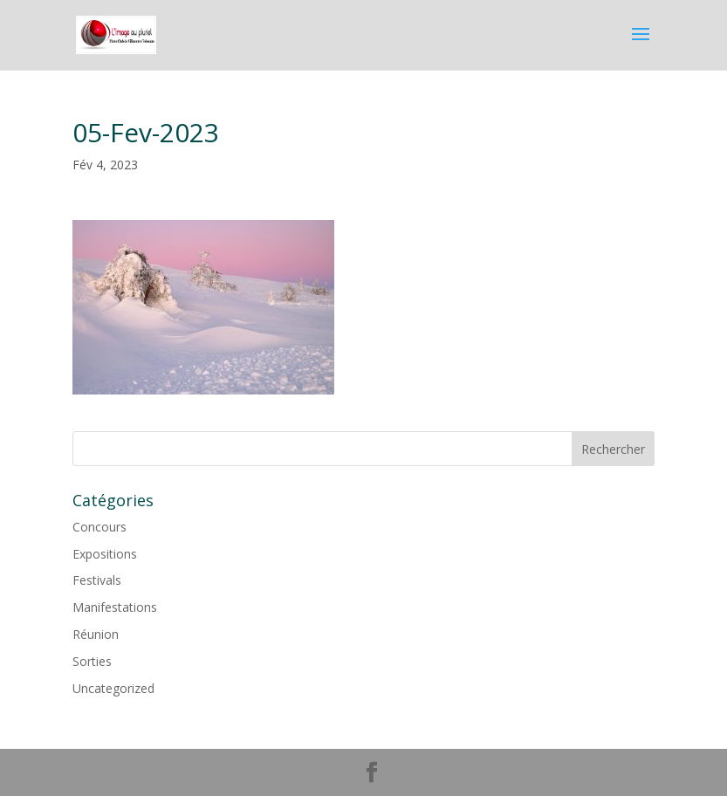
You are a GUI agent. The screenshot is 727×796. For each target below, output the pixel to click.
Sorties (92, 661)
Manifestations (114, 607)
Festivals (96, 580)
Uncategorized (113, 688)
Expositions (104, 554)
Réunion (95, 634)
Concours (99, 526)
